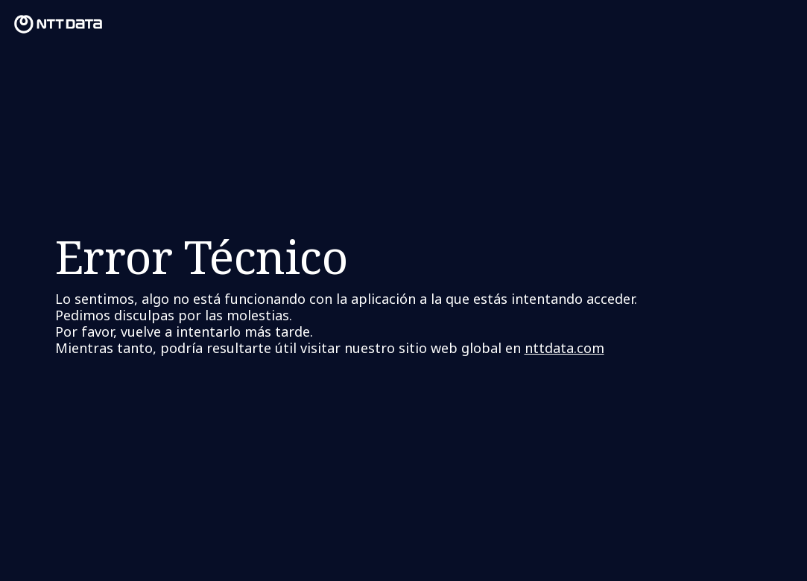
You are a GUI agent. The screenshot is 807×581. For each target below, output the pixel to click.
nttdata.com (564, 348)
